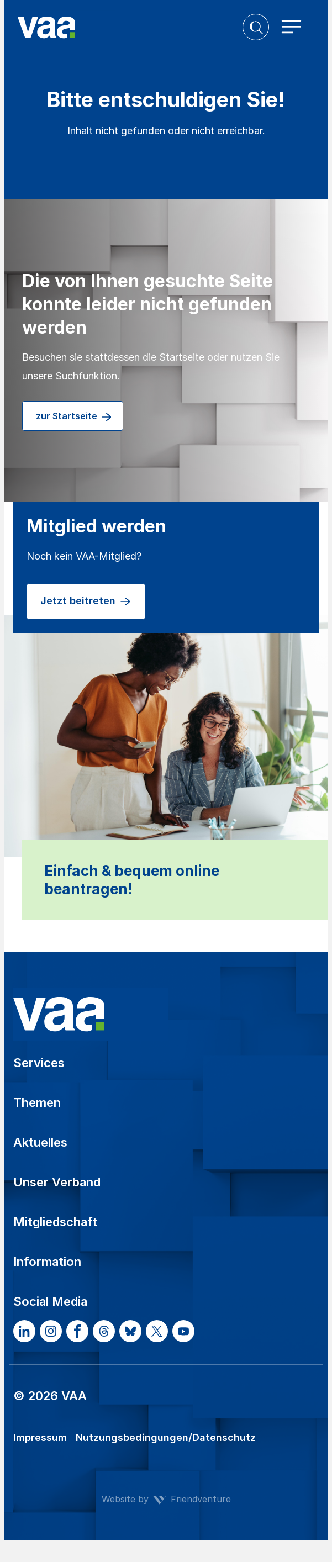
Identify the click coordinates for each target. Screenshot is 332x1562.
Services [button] (39, 1063)
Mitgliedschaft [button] (55, 1222)
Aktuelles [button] (40, 1142)
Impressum (40, 1437)
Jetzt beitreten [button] (85, 601)
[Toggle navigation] (291, 27)
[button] (256, 27)
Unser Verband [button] (57, 1182)
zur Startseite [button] (74, 417)
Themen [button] (37, 1102)
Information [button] (47, 1261)
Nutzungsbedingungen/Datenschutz (166, 1437)
